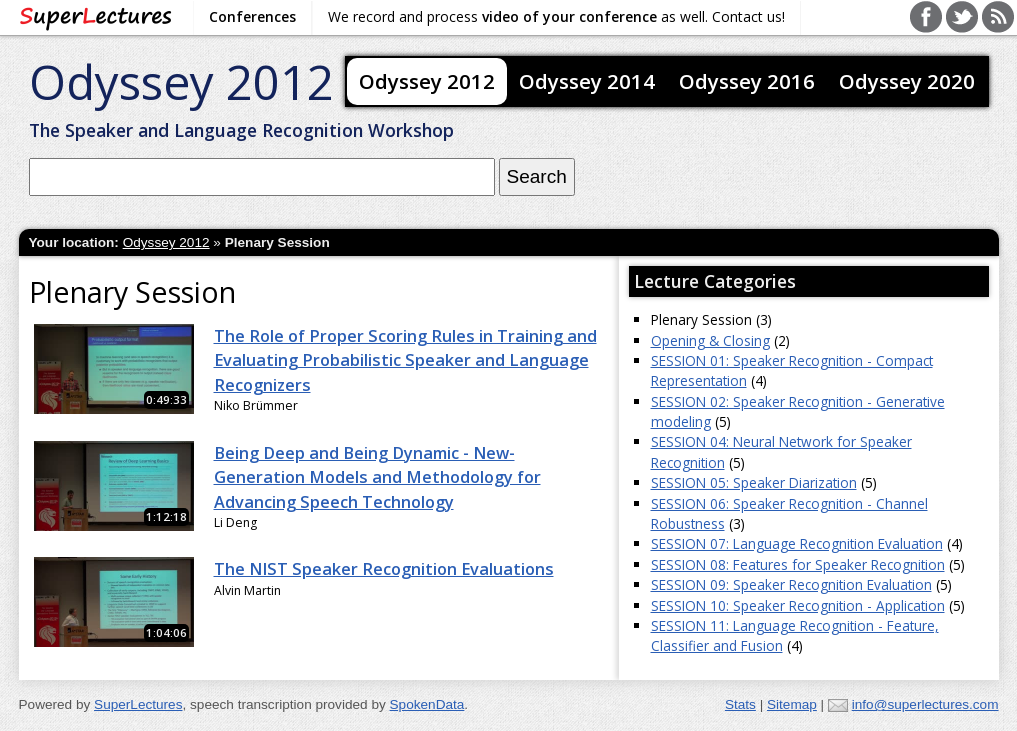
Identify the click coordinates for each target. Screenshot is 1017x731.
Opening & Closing (710, 340)
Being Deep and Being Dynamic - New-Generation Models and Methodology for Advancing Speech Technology (377, 477)
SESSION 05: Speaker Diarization (754, 482)
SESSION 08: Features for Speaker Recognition (798, 564)
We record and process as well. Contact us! (556, 16)
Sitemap (792, 704)
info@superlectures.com (925, 704)
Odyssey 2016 (747, 81)
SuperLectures (138, 704)
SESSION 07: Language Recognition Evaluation (797, 543)
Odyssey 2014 (587, 81)
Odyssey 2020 (907, 81)
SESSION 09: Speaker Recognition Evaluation (791, 584)
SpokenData (427, 704)
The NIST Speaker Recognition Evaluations (384, 569)
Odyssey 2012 (181, 81)
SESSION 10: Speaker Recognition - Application (798, 605)
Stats (740, 704)
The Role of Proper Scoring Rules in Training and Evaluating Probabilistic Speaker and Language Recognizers (405, 360)
